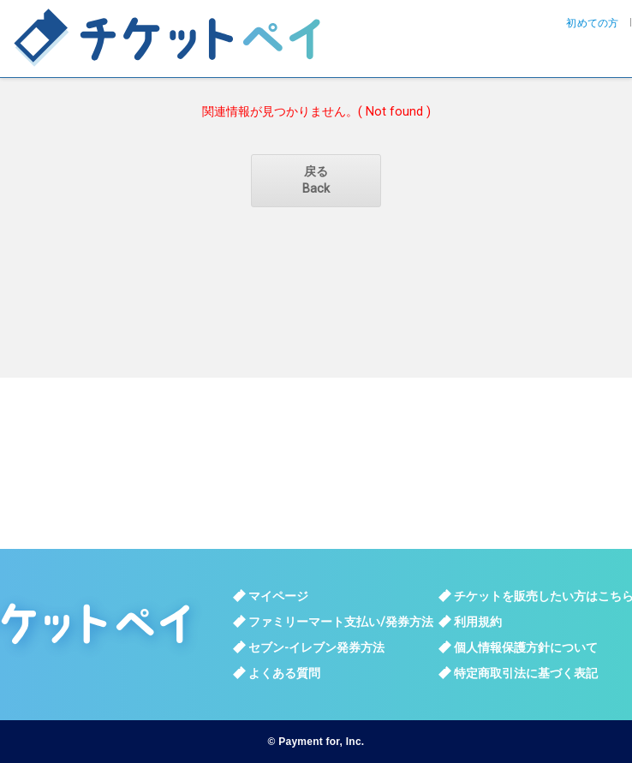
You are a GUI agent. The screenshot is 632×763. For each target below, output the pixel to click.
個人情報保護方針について (526, 647)
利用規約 (478, 622)
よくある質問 (284, 673)
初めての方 (592, 23)
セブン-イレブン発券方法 (316, 647)
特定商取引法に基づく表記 (526, 673)
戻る (316, 181)
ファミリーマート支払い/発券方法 (340, 622)
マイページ (278, 596)
